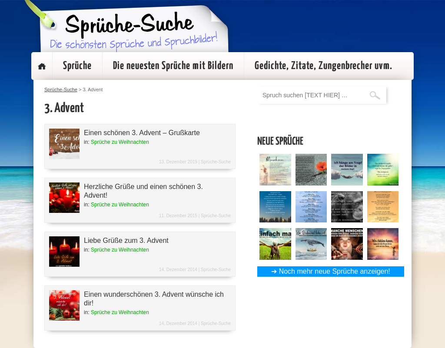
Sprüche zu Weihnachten (120, 142)
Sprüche (77, 66)
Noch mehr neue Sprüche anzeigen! (334, 271)
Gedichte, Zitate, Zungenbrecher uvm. (323, 66)
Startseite (41, 66)
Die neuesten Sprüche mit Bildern (173, 66)
